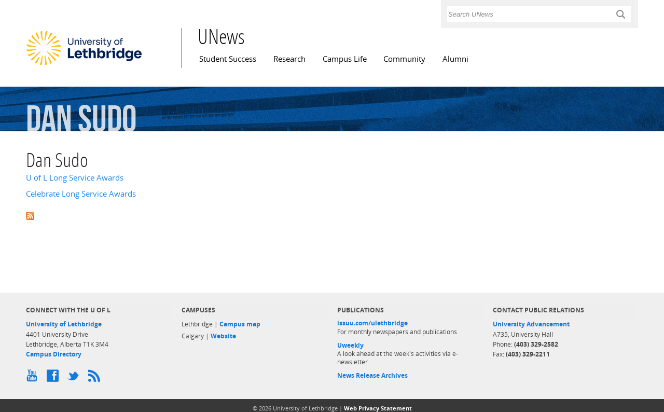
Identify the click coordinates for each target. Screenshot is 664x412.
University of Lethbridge (64, 324)
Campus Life (345, 58)
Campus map (239, 324)
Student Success (227, 58)
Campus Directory (53, 354)
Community (404, 58)
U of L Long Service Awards (74, 177)
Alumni (455, 58)
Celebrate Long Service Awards (81, 193)
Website (223, 336)
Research (289, 58)
